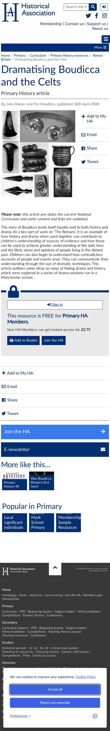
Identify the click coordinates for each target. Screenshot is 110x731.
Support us (96, 24)
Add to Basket (23, 340)
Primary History (33, 615)
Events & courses (44, 655)
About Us (36, 595)
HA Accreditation (89, 611)
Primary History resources (69, 55)
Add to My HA (93, 118)
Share (89, 148)
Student (70, 39)
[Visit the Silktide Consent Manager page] (95, 716)
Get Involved (53, 595)
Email (89, 135)
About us (100, 29)
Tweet (89, 162)
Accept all (55, 689)
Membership (51, 24)
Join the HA (53, 340)
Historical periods (14, 648)
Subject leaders (65, 611)
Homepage (9, 595)
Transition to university (17, 651)
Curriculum (11, 47)
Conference (54, 615)
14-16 (32, 648)
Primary (13, 39)
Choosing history (47, 651)
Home (5, 55)
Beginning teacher (52, 47)
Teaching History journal (64, 631)
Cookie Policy (86, 677)
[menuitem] (13, 39)
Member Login (93, 595)
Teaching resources (15, 635)
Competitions (11, 615)
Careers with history (75, 651)
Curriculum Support (15, 628)
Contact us (74, 24)
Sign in (55, 305)
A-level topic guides (64, 648)
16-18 (44, 648)
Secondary (41, 39)
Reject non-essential (55, 702)
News (23, 595)
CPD (29, 47)
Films (26, 655)
